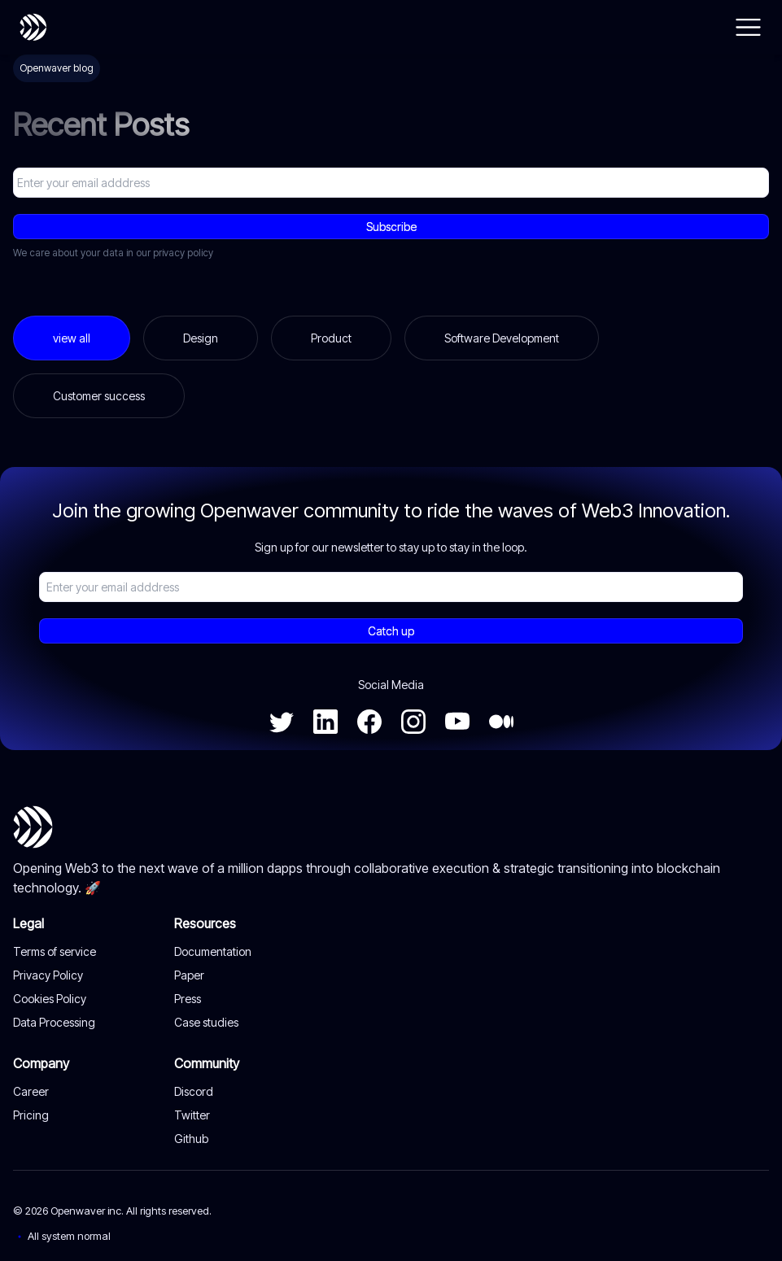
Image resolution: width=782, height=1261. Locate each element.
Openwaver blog (57, 68)
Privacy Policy (48, 975)
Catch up (390, 631)
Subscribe (390, 226)
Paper (189, 975)
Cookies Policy (49, 999)
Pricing (31, 1115)
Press (187, 999)
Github (191, 1138)
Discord (193, 1091)
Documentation (212, 951)
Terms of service (54, 951)
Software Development (501, 338)
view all (71, 338)
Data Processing (54, 1022)
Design (200, 338)
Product (331, 338)
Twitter (192, 1115)
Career (31, 1091)
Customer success (99, 396)
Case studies (206, 1022)
